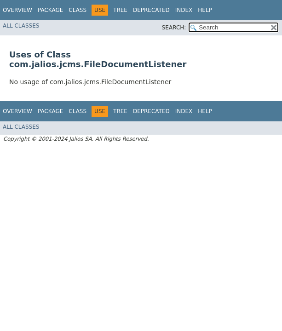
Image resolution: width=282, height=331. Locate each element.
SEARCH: (174, 27)
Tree (120, 10)
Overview (17, 10)
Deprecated (151, 10)
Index (184, 10)
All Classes (21, 26)
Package (50, 10)
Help (205, 10)
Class (77, 10)
